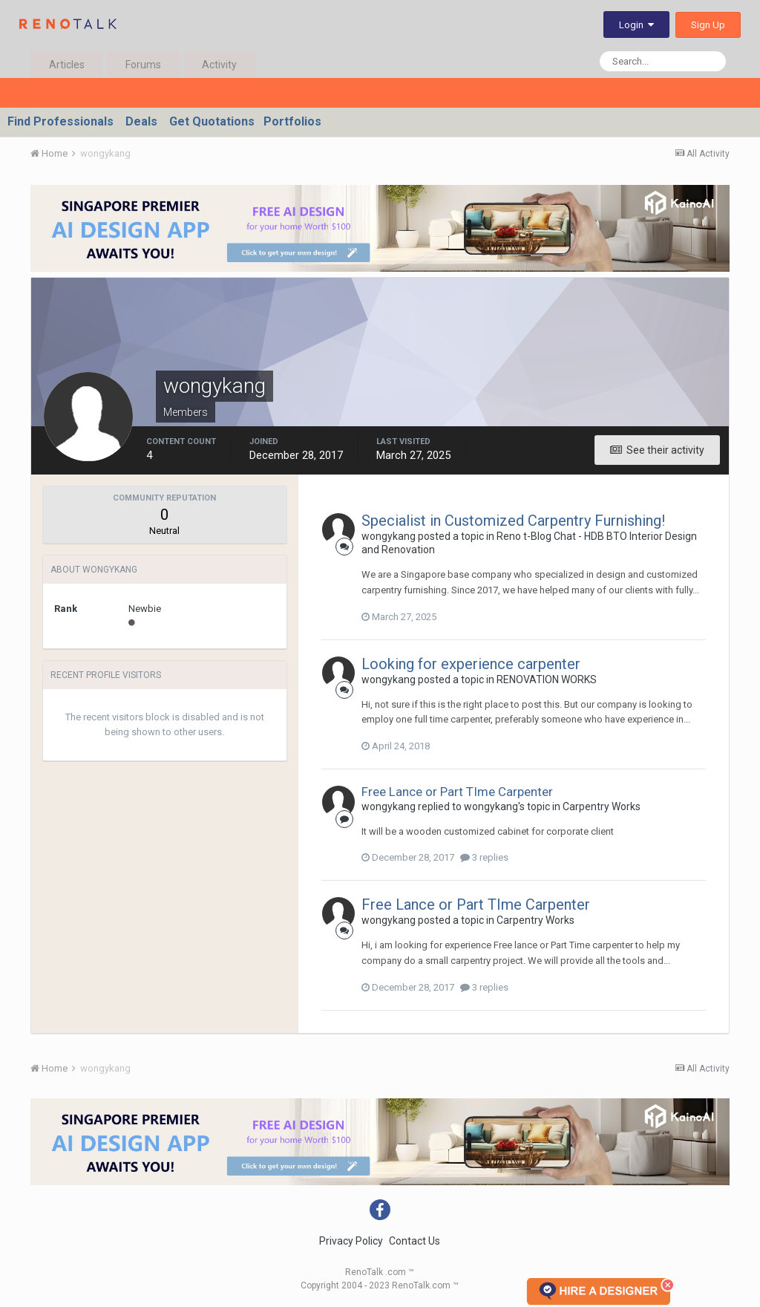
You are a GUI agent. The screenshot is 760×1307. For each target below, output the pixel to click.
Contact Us (414, 1241)
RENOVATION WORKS (547, 679)
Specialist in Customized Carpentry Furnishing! (513, 520)
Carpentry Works (602, 806)
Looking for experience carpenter (470, 664)
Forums (143, 65)
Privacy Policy (351, 1241)
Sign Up (708, 24)
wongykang (388, 536)
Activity (219, 65)
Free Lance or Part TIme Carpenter (457, 791)
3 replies (484, 857)
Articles (67, 65)
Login (636, 24)
